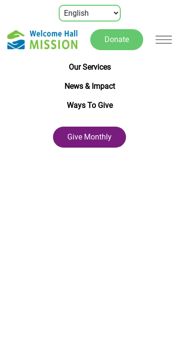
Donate (117, 39)
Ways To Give (90, 105)
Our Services (90, 67)
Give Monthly (89, 136)
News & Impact (89, 86)
